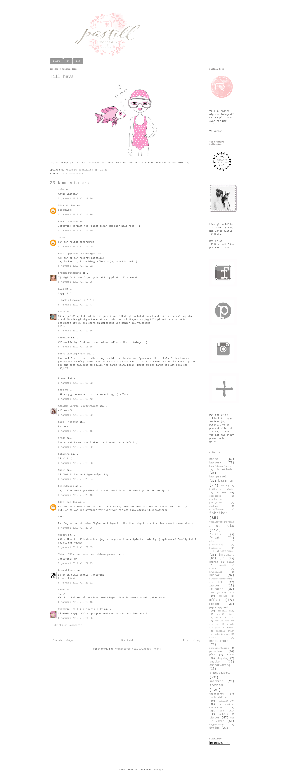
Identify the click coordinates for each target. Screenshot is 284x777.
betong (225, 485)
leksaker (216, 589)
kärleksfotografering (220, 579)
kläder (212, 569)
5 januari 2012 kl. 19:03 (75, 463)
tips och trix (221, 710)
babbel (214, 459)
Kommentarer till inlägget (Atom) (138, 649)
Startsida (127, 640)
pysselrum (215, 651)
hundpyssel (215, 548)
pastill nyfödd (224, 627)
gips (211, 541)
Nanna (61, 589)
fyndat (214, 537)
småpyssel (219, 673)
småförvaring (219, 665)
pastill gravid (225, 624)
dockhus (213, 506)
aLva (61, 289)
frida (61, 438)
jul (222, 558)
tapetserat (216, 694)
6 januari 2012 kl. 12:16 (75, 602)
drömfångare (216, 509)
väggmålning (216, 724)
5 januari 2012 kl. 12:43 (75, 304)
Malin (61, 470)
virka (220, 721)
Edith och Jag (67, 502)
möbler (214, 604)
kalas (230, 562)
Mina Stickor (66, 205)
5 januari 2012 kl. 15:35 (75, 346)
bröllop (213, 489)
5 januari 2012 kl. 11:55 (75, 246)
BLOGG (56, 61)
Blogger (158, 769)
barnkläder (225, 469)
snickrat (216, 681)
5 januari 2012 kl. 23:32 (75, 582)
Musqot (62, 535)
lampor (214, 585)
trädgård (223, 714)
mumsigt (223, 596)
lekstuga (214, 592)
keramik (222, 565)
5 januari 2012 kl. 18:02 (75, 415)
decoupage (215, 496)
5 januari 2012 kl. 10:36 (75, 198)
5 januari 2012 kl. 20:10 (75, 495)
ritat (230, 654)
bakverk (215, 462)
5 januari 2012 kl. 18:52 (75, 447)
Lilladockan (66, 486)
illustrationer (76, 173)
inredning (226, 555)
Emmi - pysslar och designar (77, 253)
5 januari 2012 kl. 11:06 (75, 214)
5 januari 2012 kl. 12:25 (75, 282)
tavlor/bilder (218, 697)
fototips (215, 534)
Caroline (64, 337)
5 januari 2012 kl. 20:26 (75, 528)
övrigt (214, 728)
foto (229, 526)
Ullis (61, 311)
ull (232, 718)
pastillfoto (218, 641)
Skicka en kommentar (68, 625)
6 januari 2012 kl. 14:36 (75, 618)
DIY (78, 61)
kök (220, 582)
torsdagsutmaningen (87, 162)
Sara (61, 390)
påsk (212, 654)
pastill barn (225, 614)
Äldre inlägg (191, 640)
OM (68, 61)
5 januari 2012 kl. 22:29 (75, 563)
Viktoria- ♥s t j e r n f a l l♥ (80, 609)
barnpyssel (218, 476)
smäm (61, 189)
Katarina (64, 454)
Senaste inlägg (63, 640)
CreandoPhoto (66, 570)
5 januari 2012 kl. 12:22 (75, 266)
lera (231, 592)
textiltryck (226, 700)
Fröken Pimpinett (69, 273)
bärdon (230, 489)
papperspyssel (218, 607)
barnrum (226, 481)
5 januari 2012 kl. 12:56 (75, 330)
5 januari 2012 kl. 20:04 (75, 479)
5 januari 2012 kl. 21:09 (75, 547)
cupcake (221, 492)
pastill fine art (224, 621)
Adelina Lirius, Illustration (78, 406)
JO (59, 237)
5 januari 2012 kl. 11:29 (75, 230)
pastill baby (226, 611)
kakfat (213, 562)
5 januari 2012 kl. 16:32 (75, 383)
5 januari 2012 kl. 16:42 (75, 399)
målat (215, 600)
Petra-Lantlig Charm (71, 353)
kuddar (214, 575)
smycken (215, 661)
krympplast (215, 572)
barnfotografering (220, 466)
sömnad (216, 685)
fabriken (218, 513)
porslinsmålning (219, 648)
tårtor (214, 717)
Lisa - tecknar (68, 221)
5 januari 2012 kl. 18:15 (75, 431)
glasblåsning (216, 545)
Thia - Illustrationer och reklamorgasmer (87, 554)
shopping (222, 658)
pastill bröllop (224, 617)
